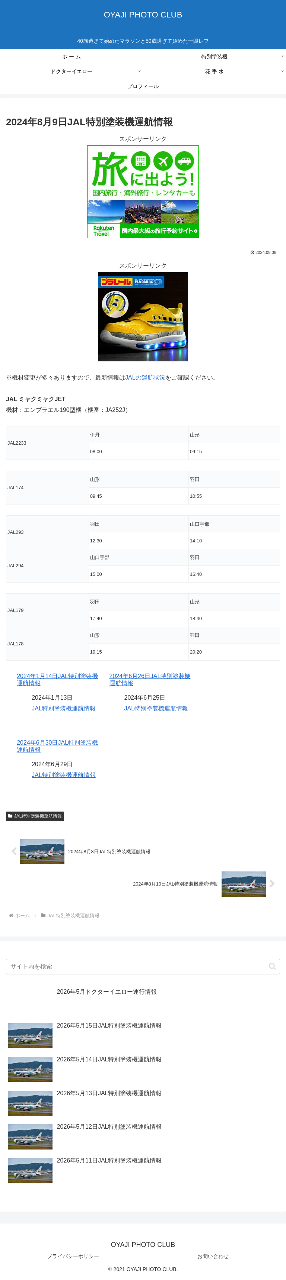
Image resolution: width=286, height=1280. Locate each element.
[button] (272, 966)
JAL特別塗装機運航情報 (64, 708)
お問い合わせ (213, 1256)
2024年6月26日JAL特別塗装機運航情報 (150, 679)
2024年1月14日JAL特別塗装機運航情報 (57, 679)
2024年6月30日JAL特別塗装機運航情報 (57, 746)
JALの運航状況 (145, 377)
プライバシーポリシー (73, 1256)
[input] (143, 966)
